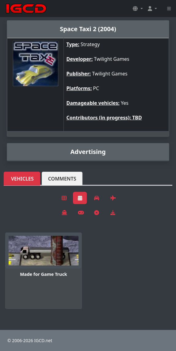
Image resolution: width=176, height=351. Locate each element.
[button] (137, 8)
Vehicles (22, 178)
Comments (62, 178)
